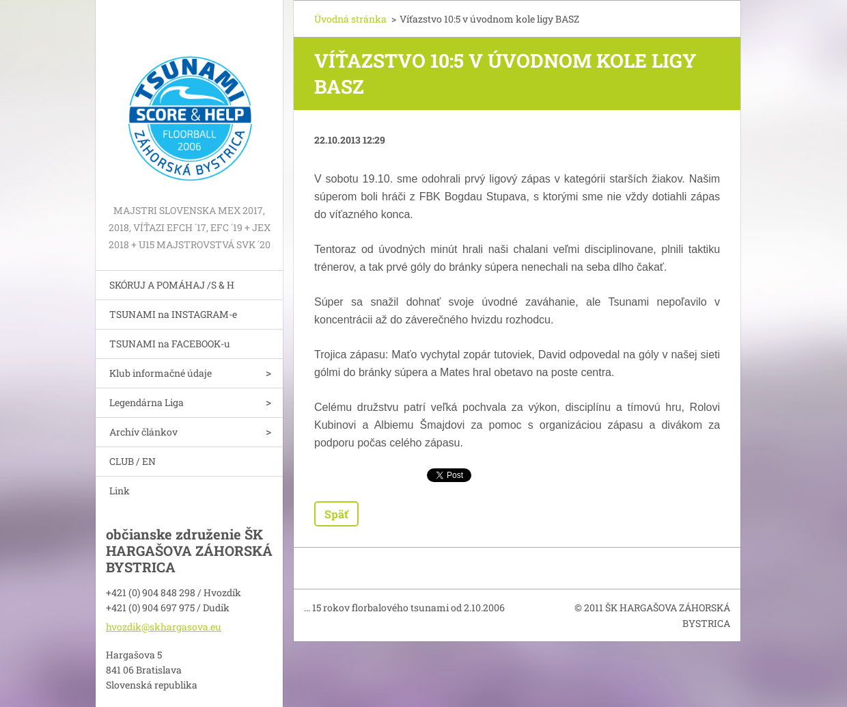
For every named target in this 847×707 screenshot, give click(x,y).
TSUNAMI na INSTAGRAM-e (173, 314)
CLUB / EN (132, 461)
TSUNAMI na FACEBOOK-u (169, 343)
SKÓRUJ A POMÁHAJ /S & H (171, 284)
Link (119, 490)
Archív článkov (143, 431)
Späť (336, 514)
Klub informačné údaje (160, 372)
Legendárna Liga (146, 402)
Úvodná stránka (350, 18)
